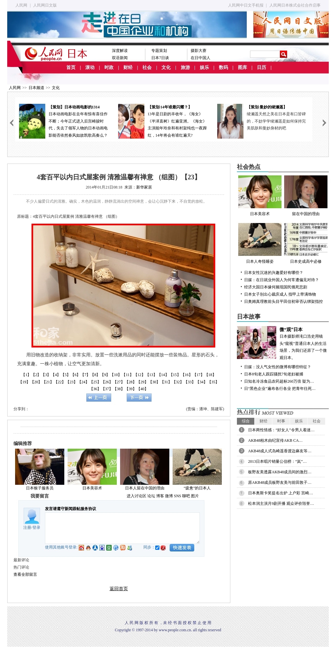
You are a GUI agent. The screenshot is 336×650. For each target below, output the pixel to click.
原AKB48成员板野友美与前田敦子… (279, 482)
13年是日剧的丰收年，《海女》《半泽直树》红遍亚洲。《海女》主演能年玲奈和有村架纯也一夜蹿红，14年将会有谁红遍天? (163, 121)
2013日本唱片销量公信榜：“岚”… (277, 461)
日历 (261, 67)
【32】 (178, 382)
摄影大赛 (198, 50)
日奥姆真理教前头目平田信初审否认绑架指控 (283, 301)
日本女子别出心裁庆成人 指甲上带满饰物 (280, 294)
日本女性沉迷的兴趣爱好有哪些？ (273, 272)
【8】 (95, 374)
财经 (128, 67)
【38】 (119, 389)
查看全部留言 (25, 574)
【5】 (66, 374)
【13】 (151, 374)
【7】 (85, 374)
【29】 (142, 382)
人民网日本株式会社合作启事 (295, 5)
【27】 (119, 382)
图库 (242, 67)
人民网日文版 (45, 5)
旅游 (185, 67)
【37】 (107, 389)
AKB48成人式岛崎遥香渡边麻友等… (279, 451)
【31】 (166, 382)
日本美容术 (92, 488)
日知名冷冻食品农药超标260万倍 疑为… (279, 381)
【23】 (71, 382)
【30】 (154, 382)
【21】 (48, 382)
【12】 (139, 374)
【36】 (95, 389)
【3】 (46, 374)
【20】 (36, 382)
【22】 (60, 382)
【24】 (83, 382)
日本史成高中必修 (305, 243)
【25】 (95, 382)
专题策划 (159, 50)
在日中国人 (200, 58)
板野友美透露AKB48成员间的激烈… (279, 472)
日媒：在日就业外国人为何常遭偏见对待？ (281, 280)
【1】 (26, 374)
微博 (169, 496)
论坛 (151, 496)
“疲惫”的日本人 (197, 488)
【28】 (130, 382)
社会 (147, 67)
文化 (166, 67)
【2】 (36, 374)
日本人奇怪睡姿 (260, 243)
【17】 (198, 374)
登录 (36, 527)
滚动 (89, 67)
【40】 (142, 389)
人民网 (21, 5)
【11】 (128, 374)
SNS (177, 496)
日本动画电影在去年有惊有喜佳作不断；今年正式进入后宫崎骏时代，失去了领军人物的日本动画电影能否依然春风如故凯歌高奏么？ (64, 121)
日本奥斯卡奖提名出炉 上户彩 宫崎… (280, 493)
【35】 (213, 382)
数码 (223, 67)
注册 (27, 527)
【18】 (210, 374)
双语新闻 (120, 58)
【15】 (175, 374)
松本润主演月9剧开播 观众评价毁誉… (281, 503)
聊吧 (186, 496)
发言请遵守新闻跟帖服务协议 (70, 508)
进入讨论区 (136, 496)
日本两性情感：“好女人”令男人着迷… (281, 430)
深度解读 (120, 50)
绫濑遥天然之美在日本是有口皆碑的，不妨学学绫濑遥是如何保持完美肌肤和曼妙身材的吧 (277, 121)
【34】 (201, 382)
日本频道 (36, 87)
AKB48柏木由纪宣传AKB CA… (275, 440)
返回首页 (119, 588)
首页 (70, 67)
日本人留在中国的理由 (144, 488)
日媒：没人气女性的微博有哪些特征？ (277, 367)
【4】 (56, 374)
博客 (160, 496)
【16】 (187, 374)
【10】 (116, 374)
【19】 (24, 382)
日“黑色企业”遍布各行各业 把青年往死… (280, 388)
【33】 (190, 382)
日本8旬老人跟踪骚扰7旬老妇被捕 (273, 374)
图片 (195, 496)
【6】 (75, 374)
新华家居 (144, 187)
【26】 (107, 382)
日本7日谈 (160, 58)
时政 (109, 67)
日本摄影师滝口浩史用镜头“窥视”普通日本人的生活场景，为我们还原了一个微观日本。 (283, 343)
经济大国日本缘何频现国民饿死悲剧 (275, 287)
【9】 (105, 374)
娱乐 (204, 67)
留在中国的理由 (305, 195)
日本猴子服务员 (39, 488)
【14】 (163, 374)
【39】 (130, 389)
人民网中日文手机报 (245, 5)
